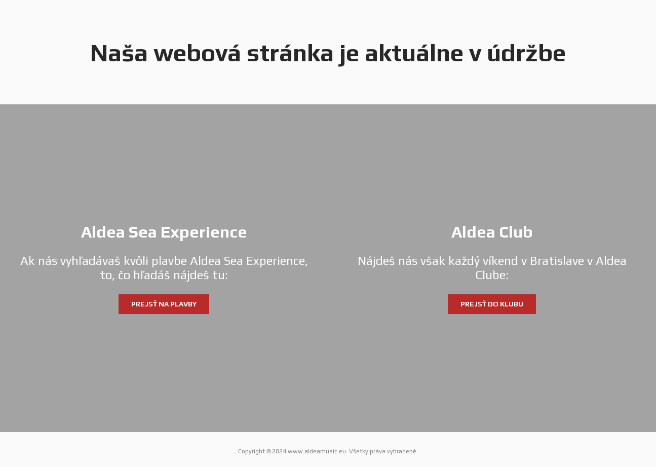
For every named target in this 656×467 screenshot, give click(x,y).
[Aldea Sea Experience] (164, 268)
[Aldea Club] (492, 268)
